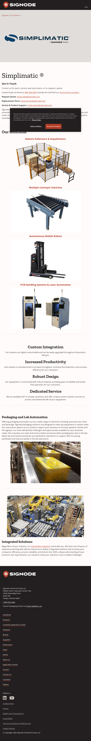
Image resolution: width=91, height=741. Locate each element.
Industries (7, 615)
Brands (6, 635)
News (5, 650)
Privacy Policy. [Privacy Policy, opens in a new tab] (36, 120)
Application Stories (10, 664)
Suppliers (6, 640)
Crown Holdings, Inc (34, 606)
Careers (6, 669)
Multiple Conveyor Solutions (45, 187)
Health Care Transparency (13, 713)
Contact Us (7, 674)
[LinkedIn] (5, 698)
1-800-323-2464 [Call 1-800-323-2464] (9, 602)
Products (6, 620)
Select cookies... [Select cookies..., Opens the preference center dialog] (36, 126)
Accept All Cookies (53, 126)
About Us (6, 659)
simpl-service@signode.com (33, 101)
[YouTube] (11, 698)
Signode (5, 15)
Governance (7, 645)
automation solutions (40, 546)
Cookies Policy (8, 703)
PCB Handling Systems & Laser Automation (45, 284)
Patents (6, 684)
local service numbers (69, 92)
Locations (6, 679)
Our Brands (14, 15)
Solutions (6, 630)
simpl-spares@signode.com (39, 105)
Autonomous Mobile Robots (45, 236)
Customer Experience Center (14, 625)
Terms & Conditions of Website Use (17, 723)
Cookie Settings (9, 728)
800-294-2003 (31, 92)
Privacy (5, 708)
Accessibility (8, 718)
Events (5, 655)
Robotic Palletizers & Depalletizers (45, 138)
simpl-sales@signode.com (28, 96)
